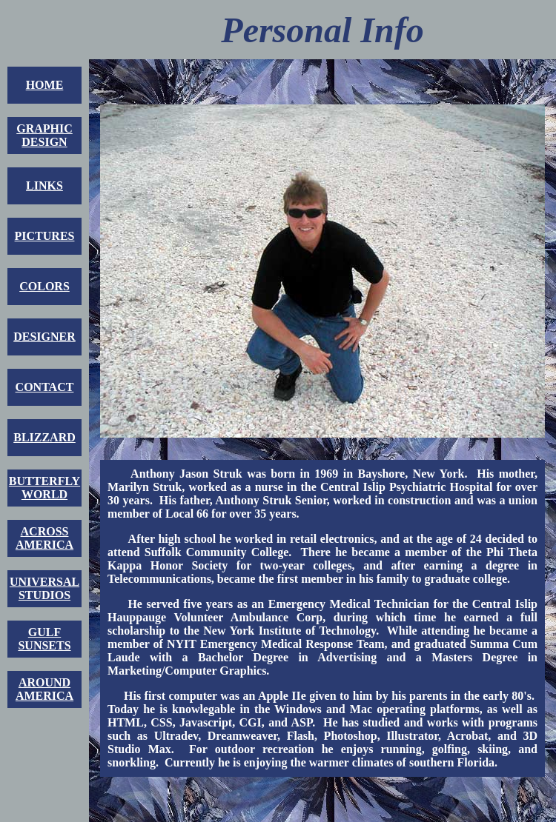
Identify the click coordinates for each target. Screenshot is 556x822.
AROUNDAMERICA (44, 689)
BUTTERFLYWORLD (44, 488)
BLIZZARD (44, 437)
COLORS (44, 286)
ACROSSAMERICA (44, 538)
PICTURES (45, 236)
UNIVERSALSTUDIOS (44, 588)
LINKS (44, 185)
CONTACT (45, 387)
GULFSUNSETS (44, 639)
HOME (45, 84)
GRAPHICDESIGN (44, 135)
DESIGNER (44, 336)
